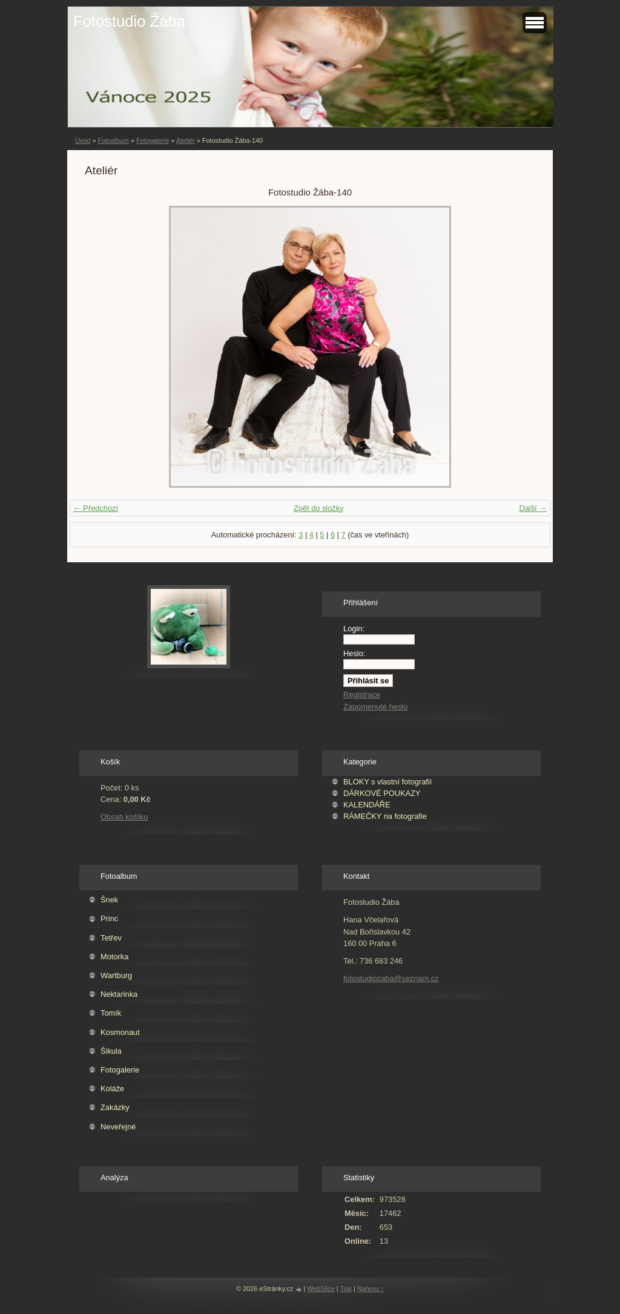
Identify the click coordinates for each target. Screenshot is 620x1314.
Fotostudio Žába (129, 21)
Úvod (82, 140)
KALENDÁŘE (367, 804)
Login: (353, 628)
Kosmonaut (120, 1032)
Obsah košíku (124, 816)
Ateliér (185, 140)
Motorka (114, 956)
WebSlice (321, 1288)
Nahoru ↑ (370, 1288)
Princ (109, 918)
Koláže (112, 1088)
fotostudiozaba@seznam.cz (390, 978)
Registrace (361, 694)
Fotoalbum (112, 140)
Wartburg (116, 975)
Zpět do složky (319, 508)
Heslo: (354, 653)
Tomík (111, 1012)
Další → (533, 508)
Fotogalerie (152, 140)
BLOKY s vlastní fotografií (387, 781)
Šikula (111, 1051)
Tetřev (111, 937)
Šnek (109, 899)
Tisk (346, 1288)
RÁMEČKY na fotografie (385, 816)
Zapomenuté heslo (375, 706)
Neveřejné (118, 1126)
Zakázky (115, 1107)
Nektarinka (119, 994)
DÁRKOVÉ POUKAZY (381, 793)
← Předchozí (95, 508)
